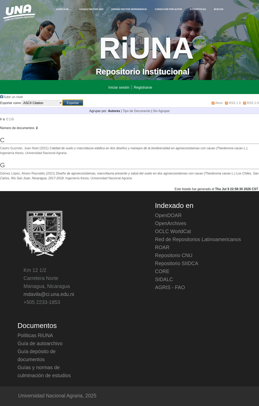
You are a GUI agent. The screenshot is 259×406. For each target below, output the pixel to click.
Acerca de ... (63, 9)
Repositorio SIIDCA (176, 263)
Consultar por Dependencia (129, 9)
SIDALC (164, 279)
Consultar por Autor (168, 9)
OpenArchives (170, 223)
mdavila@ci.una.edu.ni (49, 294)
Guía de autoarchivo (40, 343)
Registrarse (143, 87)
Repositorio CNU (174, 255)
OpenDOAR (168, 215)
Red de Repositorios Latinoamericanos (198, 239)
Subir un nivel (13, 96)
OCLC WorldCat (173, 231)
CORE (162, 271)
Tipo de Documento (136, 110)
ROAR (162, 247)
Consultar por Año (91, 9)
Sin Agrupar (161, 110)
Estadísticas (198, 9)
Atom (219, 102)
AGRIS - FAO (170, 287)
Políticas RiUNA (35, 335)
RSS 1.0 (235, 102)
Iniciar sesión (118, 87)
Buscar (218, 9)
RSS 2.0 (253, 102)
